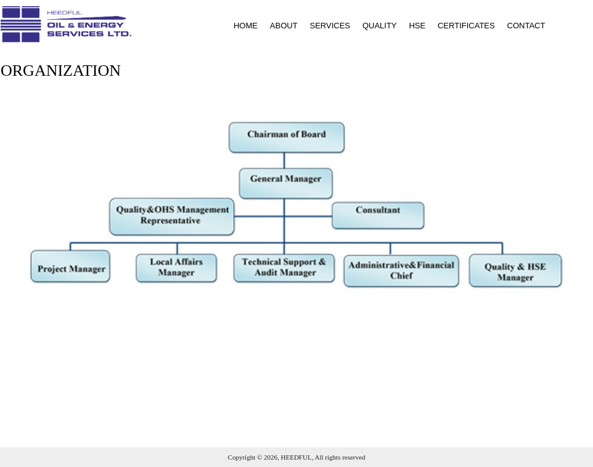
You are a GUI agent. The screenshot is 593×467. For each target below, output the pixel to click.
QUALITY (379, 25)
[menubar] (384, 25)
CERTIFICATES (466, 25)
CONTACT (526, 25)
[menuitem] (241, 25)
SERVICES (329, 25)
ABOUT (284, 25)
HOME (246, 25)
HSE (417, 25)
